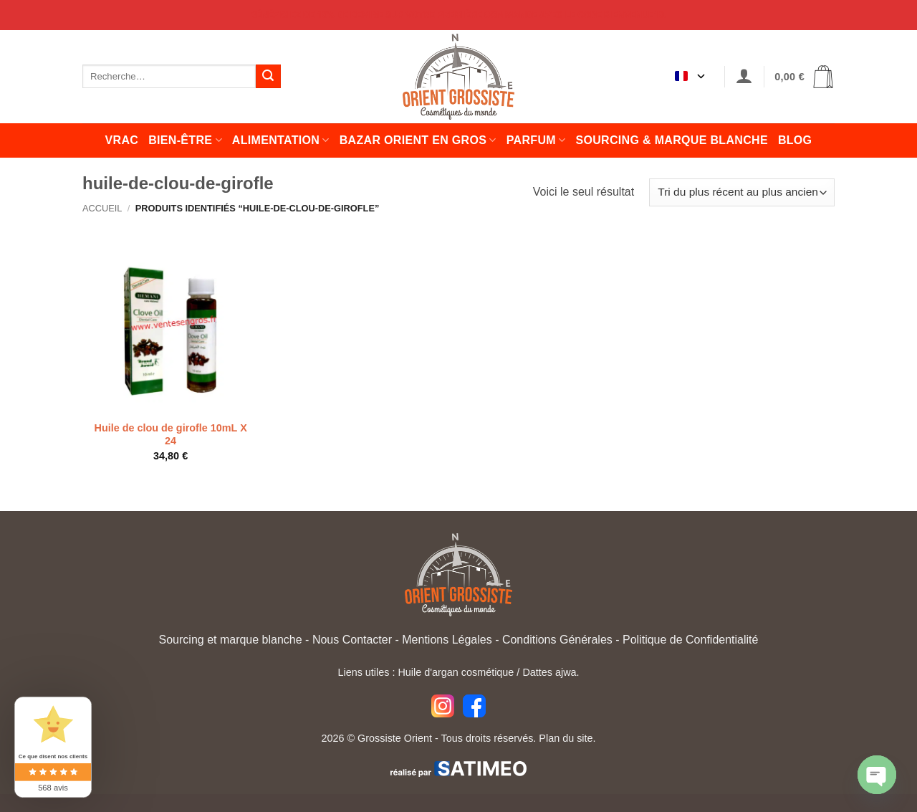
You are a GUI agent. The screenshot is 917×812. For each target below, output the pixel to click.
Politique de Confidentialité (690, 640)
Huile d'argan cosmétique (456, 672)
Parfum (536, 140)
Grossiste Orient (394, 738)
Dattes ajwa (549, 672)
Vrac (122, 140)
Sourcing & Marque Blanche (671, 140)
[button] (744, 76)
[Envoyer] (268, 77)
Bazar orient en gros (418, 140)
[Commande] (742, 192)
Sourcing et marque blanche (230, 640)
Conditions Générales (557, 640)
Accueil (102, 208)
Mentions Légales (446, 640)
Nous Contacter (352, 640)
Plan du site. (567, 738)
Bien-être (185, 140)
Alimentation (281, 140)
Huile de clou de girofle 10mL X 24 (171, 434)
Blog (795, 140)
